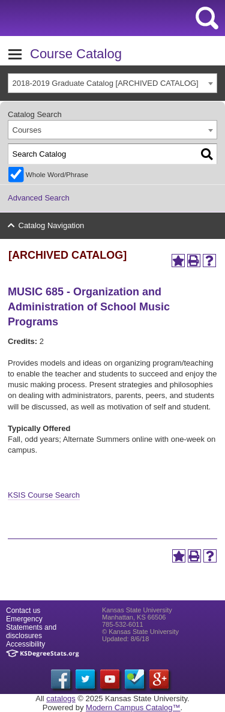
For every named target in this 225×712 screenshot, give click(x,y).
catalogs (60, 698)
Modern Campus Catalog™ (133, 707)
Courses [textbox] (27, 129)
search (207, 18)
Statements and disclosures (31, 631)
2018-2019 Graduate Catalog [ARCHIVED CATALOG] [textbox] (106, 83)
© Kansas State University (140, 631)
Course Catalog (76, 53)
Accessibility (25, 644)
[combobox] (112, 83)
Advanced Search (39, 197)
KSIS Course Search (44, 494)
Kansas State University (109, 18)
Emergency (24, 619)
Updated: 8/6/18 (125, 638)
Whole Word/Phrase (57, 174)
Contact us (23, 610)
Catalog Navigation (52, 225)
